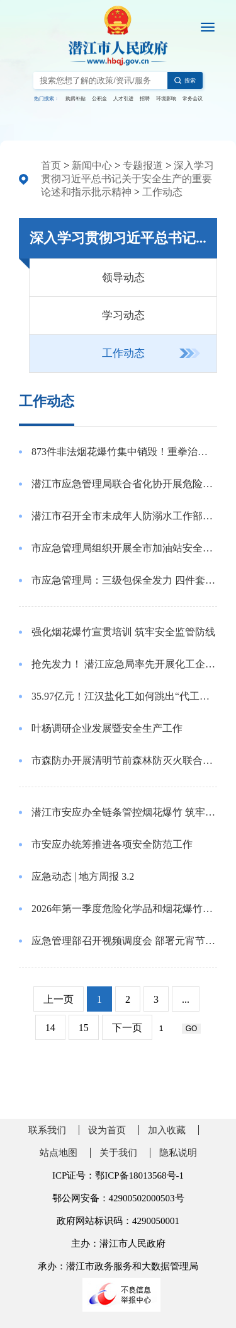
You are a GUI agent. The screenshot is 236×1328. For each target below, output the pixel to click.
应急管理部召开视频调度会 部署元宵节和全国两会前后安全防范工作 (124, 940)
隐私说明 (178, 1153)
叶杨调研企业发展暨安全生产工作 (107, 728)
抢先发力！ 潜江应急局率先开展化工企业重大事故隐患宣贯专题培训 (124, 664)
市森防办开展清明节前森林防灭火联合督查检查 (124, 760)
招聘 (145, 98)
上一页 (58, 999)
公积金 (99, 98)
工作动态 (162, 192)
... (185, 999)
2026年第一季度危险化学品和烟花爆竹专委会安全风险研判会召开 (124, 908)
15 (84, 1027)
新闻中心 (92, 165)
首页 (51, 165)
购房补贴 (75, 98)
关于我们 (118, 1153)
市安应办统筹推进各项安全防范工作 (112, 844)
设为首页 (107, 1130)
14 (50, 1027)
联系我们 (47, 1130)
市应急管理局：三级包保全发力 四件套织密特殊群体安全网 (124, 580)
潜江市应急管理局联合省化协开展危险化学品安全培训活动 (124, 483)
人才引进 (123, 98)
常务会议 (193, 98)
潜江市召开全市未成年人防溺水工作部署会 (124, 516)
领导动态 (123, 278)
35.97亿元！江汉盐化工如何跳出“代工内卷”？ (124, 696)
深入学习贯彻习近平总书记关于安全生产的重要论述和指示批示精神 (127, 178)
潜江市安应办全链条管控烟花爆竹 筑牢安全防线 (124, 812)
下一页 (127, 1027)
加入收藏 (167, 1130)
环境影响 (166, 98)
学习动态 (123, 315)
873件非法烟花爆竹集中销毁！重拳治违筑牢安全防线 (124, 451)
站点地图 (58, 1153)
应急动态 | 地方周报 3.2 (82, 876)
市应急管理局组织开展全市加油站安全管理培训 (124, 548)
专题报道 (143, 165)
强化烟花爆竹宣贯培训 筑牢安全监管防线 (123, 631)
